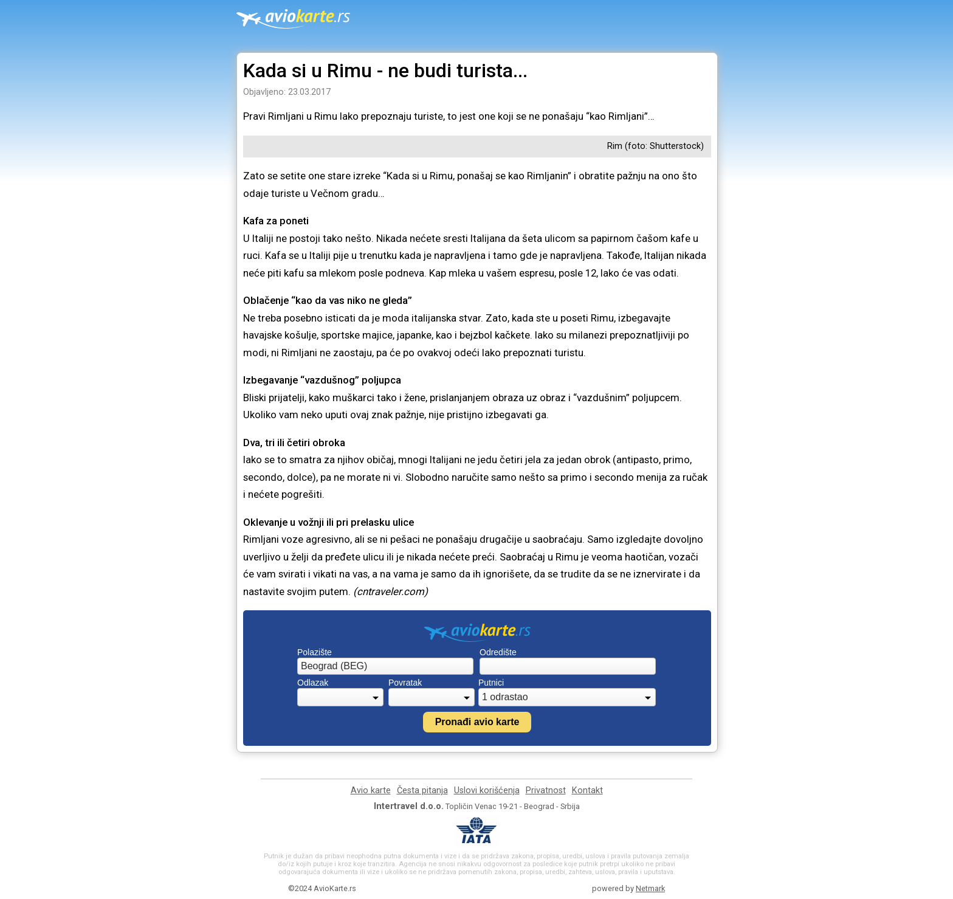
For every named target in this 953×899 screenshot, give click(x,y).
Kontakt (587, 790)
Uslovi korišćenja (487, 790)
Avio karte (371, 790)
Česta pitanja (422, 790)
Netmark (650, 888)
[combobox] (385, 666)
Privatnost (546, 790)
